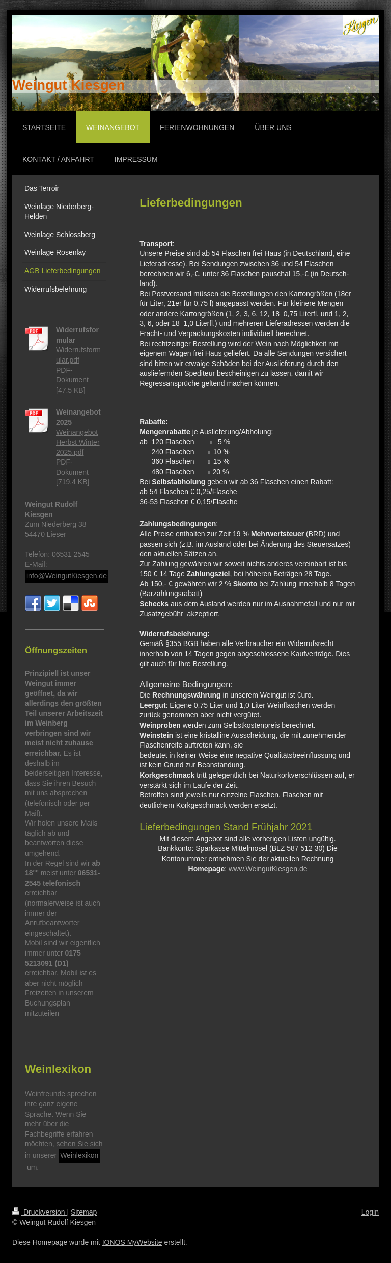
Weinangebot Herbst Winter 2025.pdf (78, 442)
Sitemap (84, 1212)
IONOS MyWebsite (132, 1242)
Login (370, 1212)
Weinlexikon (79, 1155)
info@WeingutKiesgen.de (66, 576)
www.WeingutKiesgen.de (268, 869)
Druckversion (39, 1212)
